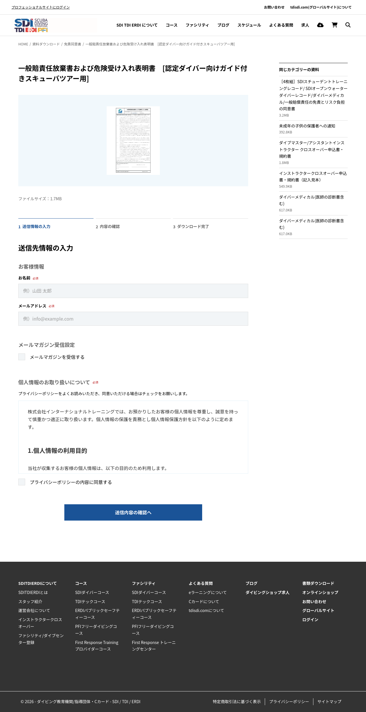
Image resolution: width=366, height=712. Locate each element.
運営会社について (34, 610)
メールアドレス (32, 306)
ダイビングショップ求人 (268, 592)
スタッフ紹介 (30, 601)
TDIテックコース (90, 601)
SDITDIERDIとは (33, 592)
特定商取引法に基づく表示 (237, 701)
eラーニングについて (208, 592)
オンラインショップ (320, 592)
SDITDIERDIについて (37, 583)
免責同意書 (72, 43)
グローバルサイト (318, 610)
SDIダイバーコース (92, 592)
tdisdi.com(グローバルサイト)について (321, 7)
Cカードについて (204, 601)
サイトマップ (329, 701)
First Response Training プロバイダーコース (96, 645)
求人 (305, 25)
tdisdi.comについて (206, 610)
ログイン (310, 619)
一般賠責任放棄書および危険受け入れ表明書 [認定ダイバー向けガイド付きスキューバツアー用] (160, 43)
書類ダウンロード (318, 583)
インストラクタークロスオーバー (40, 623)
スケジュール (249, 25)
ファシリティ (197, 25)
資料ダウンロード (46, 43)
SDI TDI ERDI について (137, 25)
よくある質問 (281, 25)
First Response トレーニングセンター (154, 645)
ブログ (223, 25)
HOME (23, 43)
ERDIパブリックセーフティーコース (97, 613)
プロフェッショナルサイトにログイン (40, 7)
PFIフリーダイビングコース (96, 629)
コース (172, 25)
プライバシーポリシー (289, 701)
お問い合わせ (274, 7)
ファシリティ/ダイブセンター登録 (41, 639)
